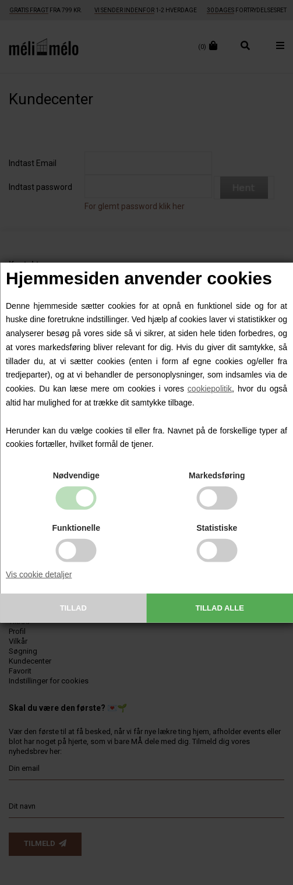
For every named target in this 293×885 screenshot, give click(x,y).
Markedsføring (217, 475)
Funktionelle (76, 528)
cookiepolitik (210, 388)
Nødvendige (76, 475)
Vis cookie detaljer (39, 574)
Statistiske (216, 528)
